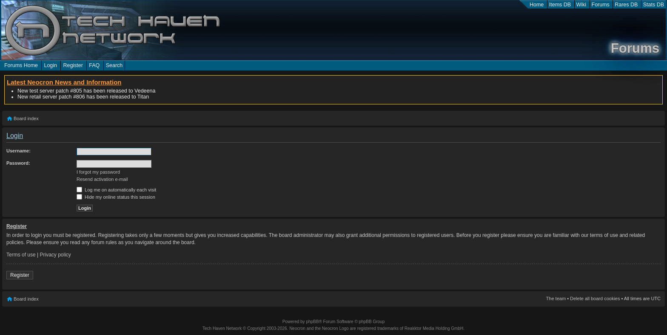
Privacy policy (55, 255)
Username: (18, 150)
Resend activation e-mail (102, 179)
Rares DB (626, 5)
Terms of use (21, 255)
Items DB (560, 5)
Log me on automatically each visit (116, 189)
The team (556, 298)
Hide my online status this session (116, 197)
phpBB (312, 321)
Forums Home (21, 65)
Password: (18, 163)
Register (73, 65)
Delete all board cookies (595, 298)
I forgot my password (98, 172)
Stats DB (653, 5)
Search (114, 65)
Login (50, 65)
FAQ (94, 65)
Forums (601, 5)
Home (537, 5)
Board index (26, 118)
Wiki (581, 5)
